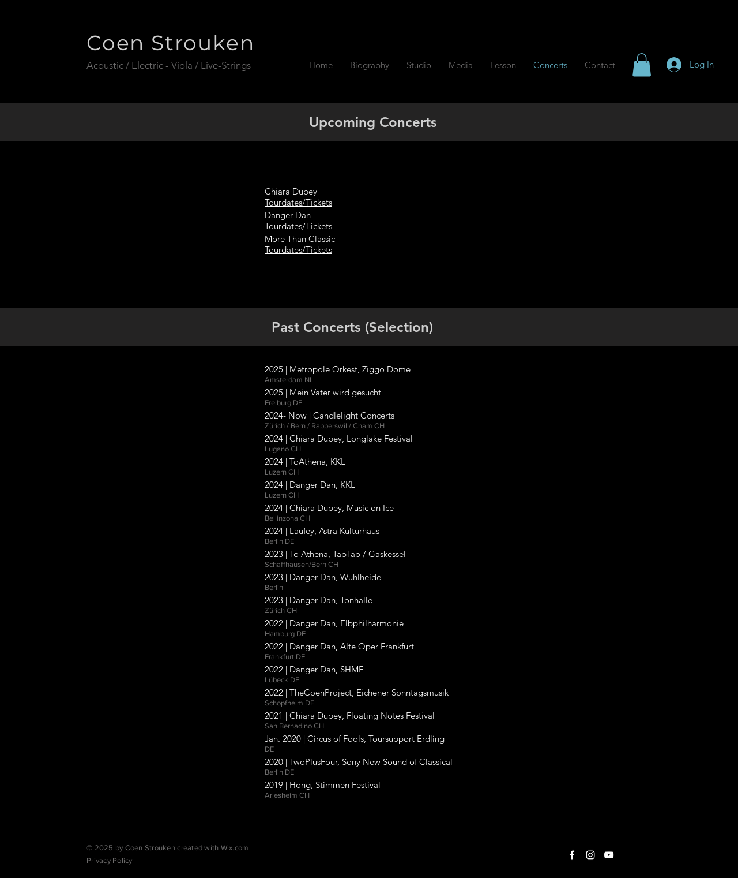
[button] (642, 65)
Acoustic (106, 65)
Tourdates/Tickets (298, 226)
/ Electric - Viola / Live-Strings (189, 65)
